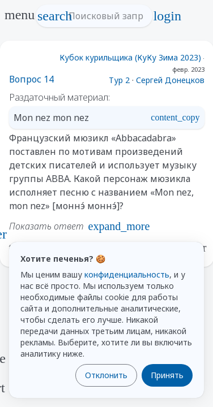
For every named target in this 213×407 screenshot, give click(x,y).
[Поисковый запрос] (104, 16)
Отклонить (106, 375)
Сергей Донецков (170, 80)
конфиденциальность (126, 274)
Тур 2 (119, 80)
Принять (167, 375)
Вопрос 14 (31, 79)
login (167, 15)
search (55, 15)
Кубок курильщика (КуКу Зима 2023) (130, 57)
